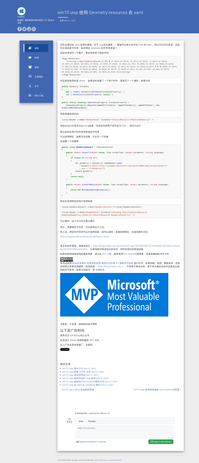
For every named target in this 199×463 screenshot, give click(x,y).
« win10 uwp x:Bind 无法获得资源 (77, 389)
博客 (32, 48)
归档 (32, 57)
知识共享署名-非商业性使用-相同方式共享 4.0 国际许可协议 (102, 263)
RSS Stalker (128, 254)
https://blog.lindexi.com (109, 266)
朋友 (32, 67)
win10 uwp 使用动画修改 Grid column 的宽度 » (157, 389)
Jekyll (96, 460)
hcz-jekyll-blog (111, 460)
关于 (32, 86)
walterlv (119, 460)
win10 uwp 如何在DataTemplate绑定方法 (83, 381)
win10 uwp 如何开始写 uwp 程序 (79, 378)
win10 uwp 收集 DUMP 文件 (76, 371)
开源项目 (34, 76)
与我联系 (100, 269)
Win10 (67, 20)
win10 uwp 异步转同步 (74, 375)
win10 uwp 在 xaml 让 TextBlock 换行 (81, 385)
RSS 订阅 (34, 95)
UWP (73, 20)
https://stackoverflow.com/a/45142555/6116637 (85, 236)
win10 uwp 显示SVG (72, 368)
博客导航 (164, 254)
